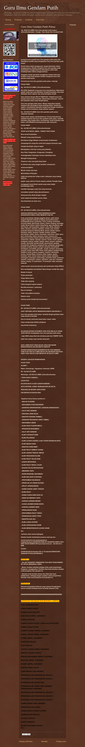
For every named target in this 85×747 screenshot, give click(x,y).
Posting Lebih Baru (25, 741)
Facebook (28, 20)
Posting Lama (61, 741)
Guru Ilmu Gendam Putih (31, 8)
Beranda (44, 741)
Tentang (8, 20)
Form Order (40, 20)
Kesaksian (18, 20)
